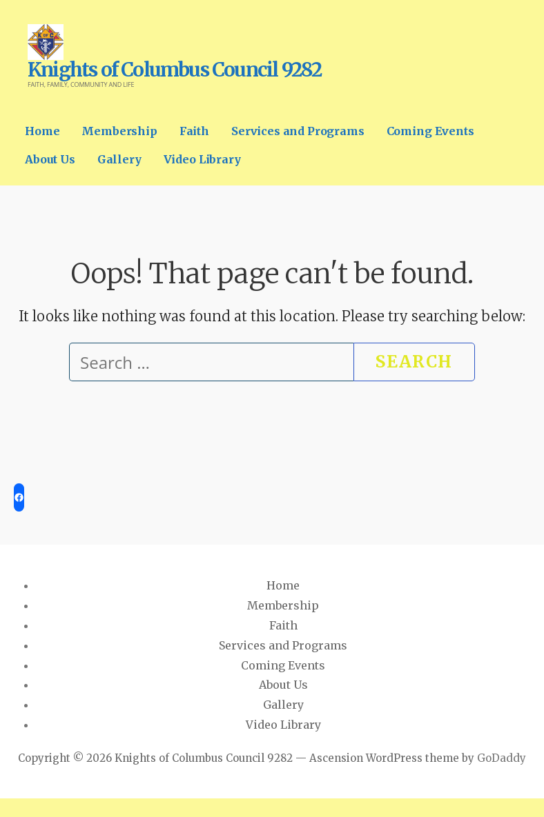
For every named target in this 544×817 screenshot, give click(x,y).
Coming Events (430, 131)
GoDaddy (501, 758)
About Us (50, 159)
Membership (119, 131)
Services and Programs (298, 131)
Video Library (202, 159)
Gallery (119, 159)
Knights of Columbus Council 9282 (174, 69)
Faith (194, 131)
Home (42, 131)
